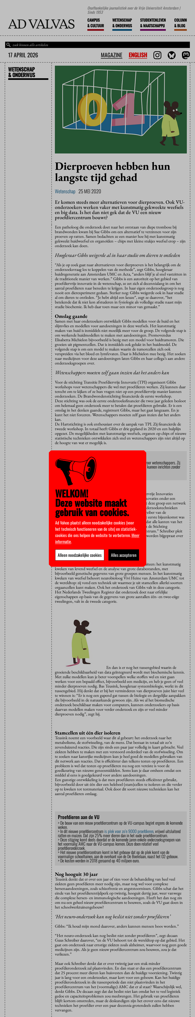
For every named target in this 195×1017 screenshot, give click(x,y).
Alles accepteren (123, 555)
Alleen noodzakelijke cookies (80, 555)
